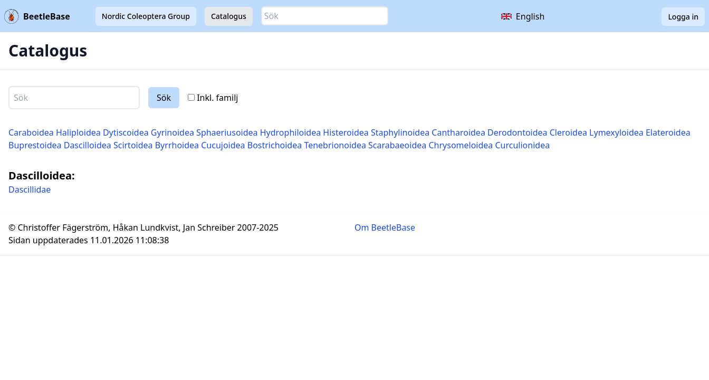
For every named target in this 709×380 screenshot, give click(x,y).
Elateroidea (668, 132)
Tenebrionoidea (335, 145)
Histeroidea (345, 132)
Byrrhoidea (177, 145)
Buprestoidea (35, 145)
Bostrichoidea (274, 145)
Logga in (683, 17)
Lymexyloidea (616, 132)
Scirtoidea (133, 145)
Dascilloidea (87, 145)
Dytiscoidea (126, 132)
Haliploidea (78, 132)
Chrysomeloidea (460, 145)
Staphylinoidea (400, 132)
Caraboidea (31, 132)
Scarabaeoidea (397, 145)
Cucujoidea (223, 145)
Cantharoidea (458, 132)
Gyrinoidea (172, 132)
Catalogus (228, 16)
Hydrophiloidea (290, 132)
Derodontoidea (517, 132)
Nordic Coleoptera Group (146, 16)
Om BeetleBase (384, 227)
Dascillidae (29, 189)
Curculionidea (522, 145)
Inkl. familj (213, 97)
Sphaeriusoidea (226, 132)
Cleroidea (568, 132)
